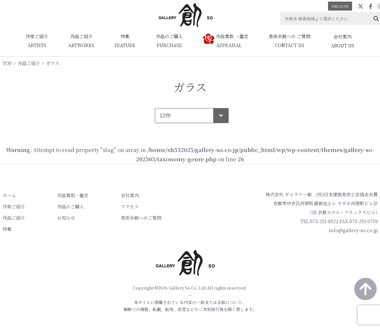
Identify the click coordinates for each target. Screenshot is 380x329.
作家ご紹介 (14, 206)
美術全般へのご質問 (141, 218)
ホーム (9, 195)
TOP (7, 63)
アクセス (130, 206)
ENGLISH (340, 6)
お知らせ (66, 218)
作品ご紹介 (29, 63)
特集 (7, 229)
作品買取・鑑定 (73, 195)
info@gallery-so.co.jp (353, 230)
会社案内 (130, 195)
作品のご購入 (70, 206)
